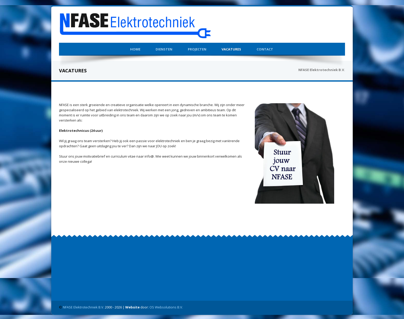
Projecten (197, 48)
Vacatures (231, 48)
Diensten (164, 48)
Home (135, 48)
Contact (265, 48)
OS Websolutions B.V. (166, 306)
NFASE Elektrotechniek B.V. (83, 306)
